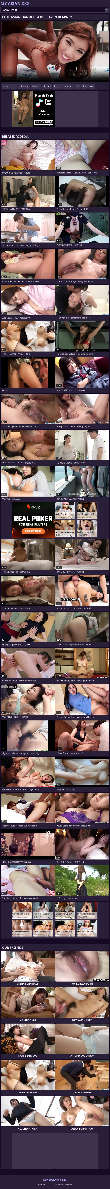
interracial (24, 86)
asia (91, 86)
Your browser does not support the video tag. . (55, 51)
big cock (47, 86)
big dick (57, 86)
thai (84, 86)
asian (5, 86)
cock (77, 86)
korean (68, 86)
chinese (36, 86)
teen (14, 86)
